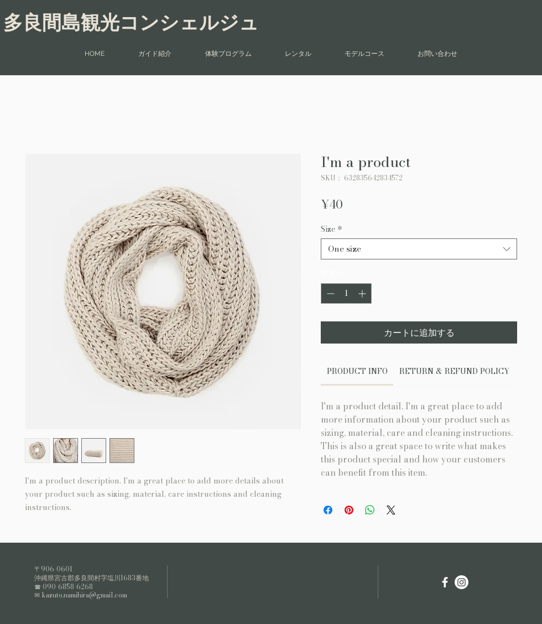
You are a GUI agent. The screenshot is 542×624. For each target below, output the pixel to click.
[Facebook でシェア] (328, 510)
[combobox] (419, 248)
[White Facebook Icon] (445, 582)
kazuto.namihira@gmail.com (84, 595)
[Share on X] (391, 510)
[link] (357, 371)
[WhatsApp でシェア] (370, 510)
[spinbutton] (346, 293)
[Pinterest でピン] (349, 510)
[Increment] (363, 293)
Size (331, 229)
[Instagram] (461, 582)
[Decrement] (329, 293)
